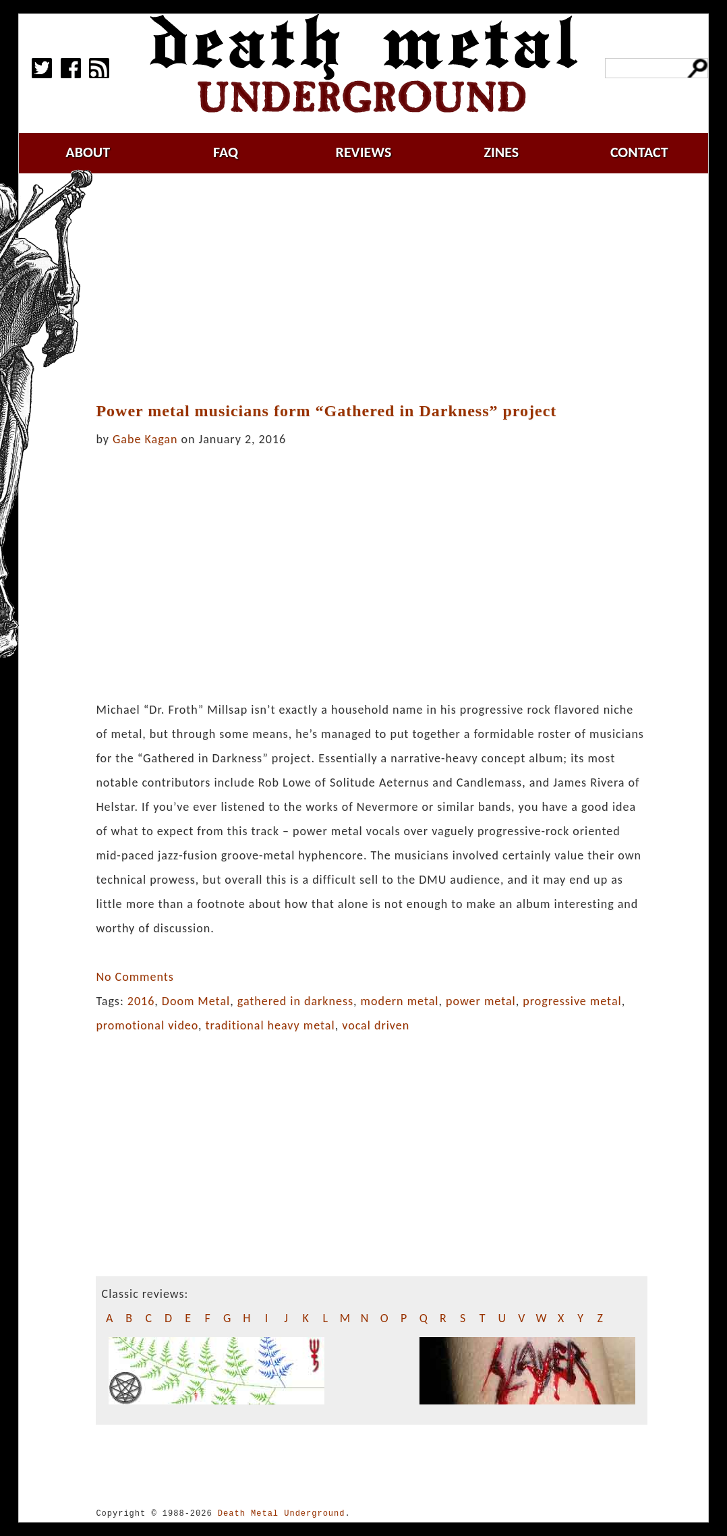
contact (639, 152)
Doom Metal (196, 1001)
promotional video (147, 1025)
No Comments (134, 976)
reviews (364, 152)
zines (501, 152)
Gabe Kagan (145, 439)
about (87, 152)
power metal (481, 1001)
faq (225, 152)
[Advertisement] (380, 288)
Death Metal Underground (281, 1513)
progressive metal (572, 1001)
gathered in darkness (295, 1001)
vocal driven (375, 1025)
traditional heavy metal (270, 1025)
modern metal (400, 1001)
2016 (141, 1001)
